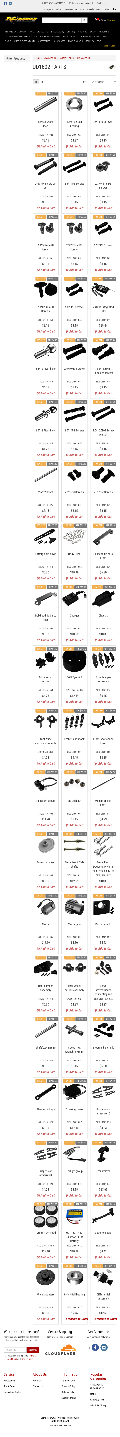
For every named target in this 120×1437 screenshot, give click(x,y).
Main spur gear (45, 862)
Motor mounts (103, 924)
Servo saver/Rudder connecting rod (103, 990)
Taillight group (74, 1171)
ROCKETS (90, 41)
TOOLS (8, 41)
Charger (74, 615)
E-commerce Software (57, 1426)
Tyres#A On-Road (45, 1232)
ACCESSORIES (44, 41)
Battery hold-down (45, 554)
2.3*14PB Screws (74, 183)
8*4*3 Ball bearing (74, 1294)
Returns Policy (68, 1392)
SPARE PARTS (104, 32)
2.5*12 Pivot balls (45, 430)
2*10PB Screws (103, 122)
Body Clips (74, 554)
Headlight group (45, 801)
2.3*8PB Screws (74, 307)
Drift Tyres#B (74, 677)
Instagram (48, 9)
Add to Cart (46, 146)
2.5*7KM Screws (103, 492)
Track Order (9, 1386)
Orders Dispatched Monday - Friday (94, 9)
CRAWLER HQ (42, 32)
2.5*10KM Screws (74, 368)
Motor (45, 924)
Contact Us (101, 3)
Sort (85, 81)
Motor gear (74, 924)
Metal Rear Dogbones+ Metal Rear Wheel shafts (103, 866)
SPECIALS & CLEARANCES (15, 32)
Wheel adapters (46, 1294)
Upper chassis (103, 1232)
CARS (32, 32)
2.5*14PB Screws (74, 430)
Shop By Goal (109, 46)
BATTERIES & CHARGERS (50, 36)
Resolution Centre (12, 1392)
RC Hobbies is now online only (81, 3)
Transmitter (103, 1171)
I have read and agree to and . (20, 1357)
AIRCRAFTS (82, 32)
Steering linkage (45, 1109)
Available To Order (75, 1319)
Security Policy (68, 1397)
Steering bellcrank (103, 1047)
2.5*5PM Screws (74, 492)
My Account (9, 1380)
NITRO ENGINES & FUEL (90, 36)
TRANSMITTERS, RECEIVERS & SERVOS (21, 36)
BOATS (92, 32)
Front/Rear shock (74, 739)
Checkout (111, 20)
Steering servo (74, 1109)
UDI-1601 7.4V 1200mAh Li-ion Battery (74, 1237)
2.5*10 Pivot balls (45, 368)
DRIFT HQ (71, 32)
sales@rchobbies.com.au (66, 9)
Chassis (103, 615)
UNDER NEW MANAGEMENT (53, 3)
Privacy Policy (27, 1359)
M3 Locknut (74, 801)
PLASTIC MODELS (75, 41)
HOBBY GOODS (59, 41)
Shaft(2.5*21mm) (45, 1047)
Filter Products (15, 58)
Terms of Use (68, 1380)
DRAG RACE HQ (57, 32)
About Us (37, 1380)
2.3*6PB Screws (103, 245)
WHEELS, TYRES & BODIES (24, 41)
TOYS (99, 41)
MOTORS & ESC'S (70, 36)
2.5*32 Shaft (45, 492)
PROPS (105, 36)
